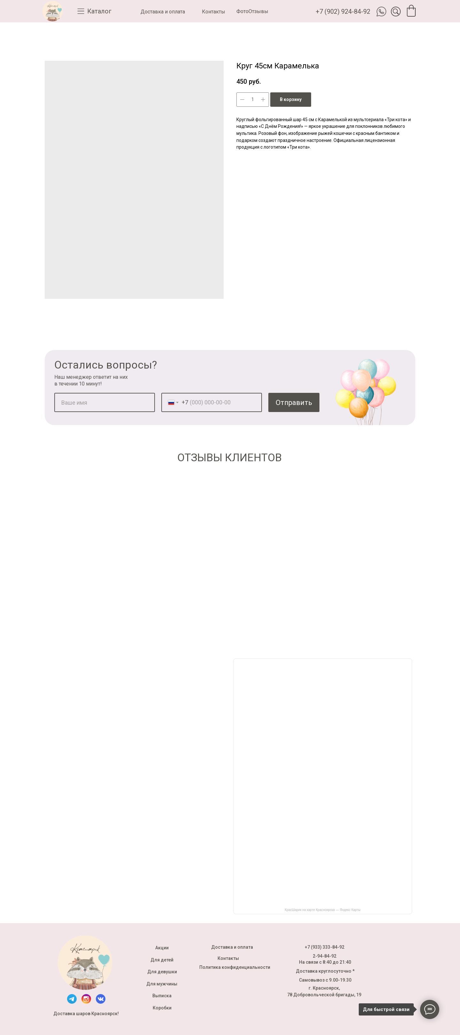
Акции (162, 947)
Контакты (213, 12)
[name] (104, 402)
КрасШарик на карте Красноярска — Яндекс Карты (323, 910)
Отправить (294, 403)
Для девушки (162, 971)
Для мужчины (161, 983)
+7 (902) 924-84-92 (343, 11)
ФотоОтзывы (252, 11)
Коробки (162, 1007)
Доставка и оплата (163, 12)
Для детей (161, 959)
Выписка (162, 995)
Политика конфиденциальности (234, 967)
